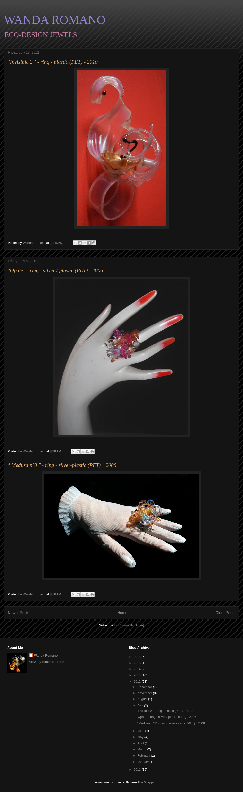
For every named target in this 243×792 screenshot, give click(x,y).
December (145, 687)
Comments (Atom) (131, 625)
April (141, 743)
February (144, 755)
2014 (138, 669)
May (141, 737)
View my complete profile (46, 662)
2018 (138, 656)
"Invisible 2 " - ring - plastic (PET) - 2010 (53, 62)
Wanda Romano (46, 655)
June (141, 731)
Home (122, 613)
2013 (138, 675)
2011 (138, 769)
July (141, 705)
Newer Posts (18, 613)
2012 (138, 681)
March (142, 749)
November (145, 693)
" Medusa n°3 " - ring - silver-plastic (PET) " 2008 (62, 465)
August (143, 699)
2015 (138, 663)
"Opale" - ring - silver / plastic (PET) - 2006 (55, 270)
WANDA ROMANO (54, 20)
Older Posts (225, 613)
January (144, 761)
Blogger (149, 782)
